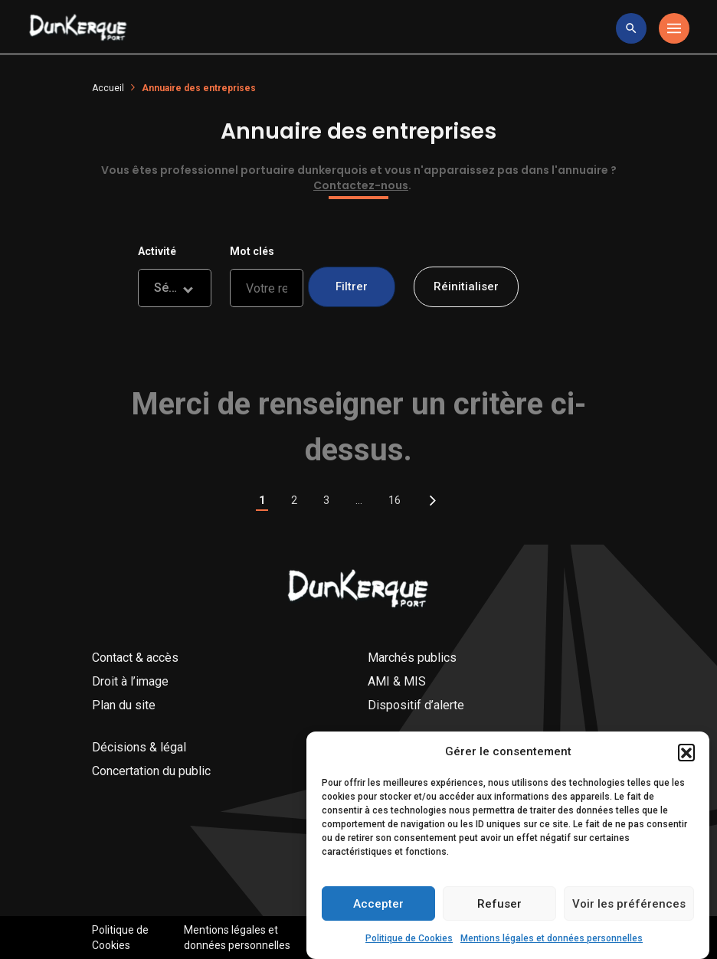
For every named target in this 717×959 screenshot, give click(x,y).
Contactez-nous (360, 185)
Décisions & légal (139, 747)
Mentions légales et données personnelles (551, 943)
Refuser (499, 908)
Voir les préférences (629, 908)
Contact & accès (135, 657)
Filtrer (352, 286)
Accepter (378, 908)
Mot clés (252, 251)
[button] (686, 756)
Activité (157, 251)
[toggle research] (631, 28)
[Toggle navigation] (674, 28)
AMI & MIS (397, 681)
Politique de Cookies (409, 943)
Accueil (108, 88)
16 (394, 500)
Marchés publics (412, 657)
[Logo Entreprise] (78, 28)
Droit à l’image (130, 681)
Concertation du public (151, 771)
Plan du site (124, 705)
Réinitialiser (466, 286)
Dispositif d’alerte (416, 705)
